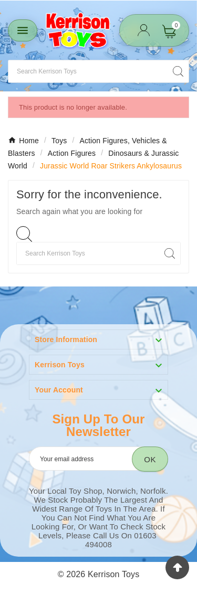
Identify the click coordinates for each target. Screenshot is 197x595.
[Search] (88, 71)
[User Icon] (144, 30)
